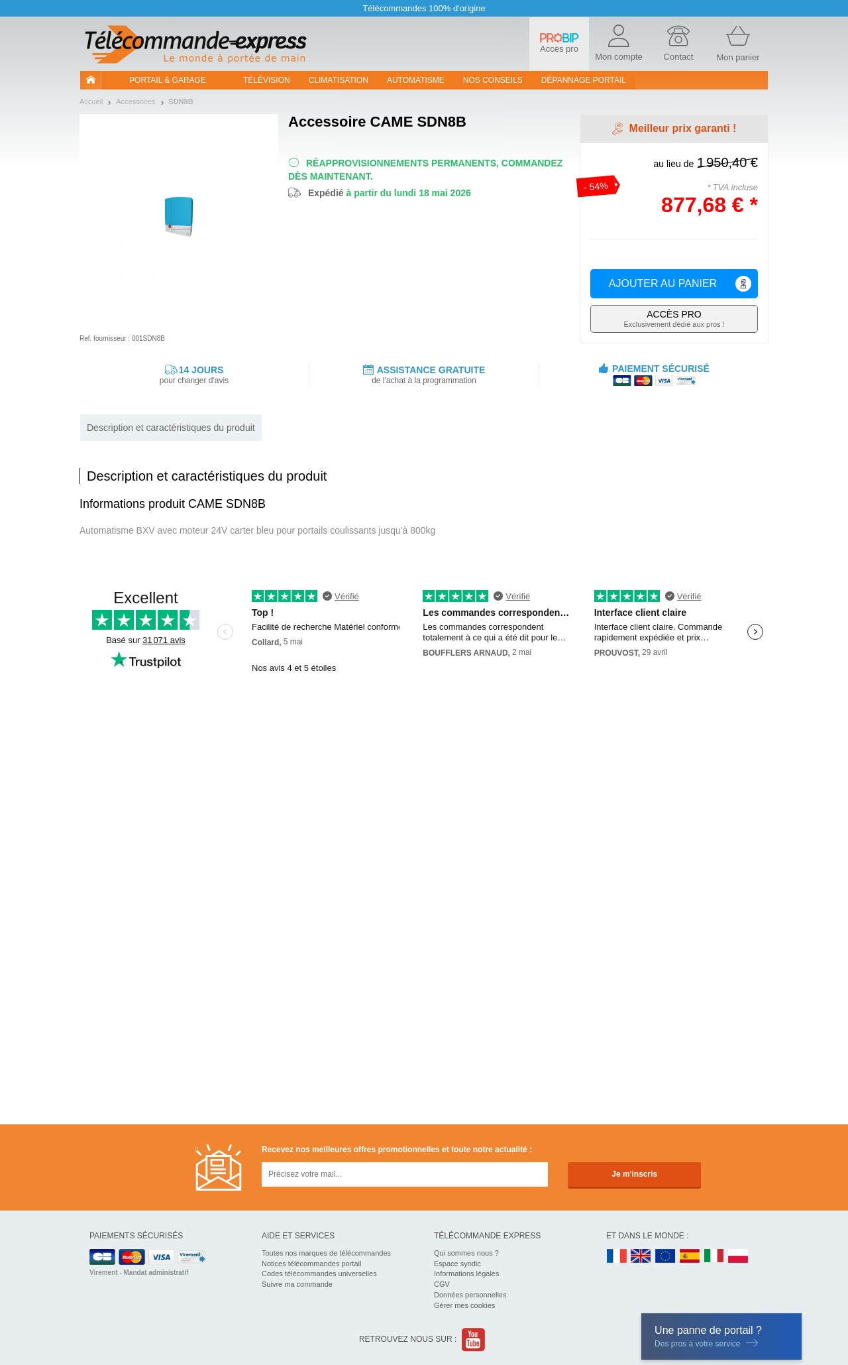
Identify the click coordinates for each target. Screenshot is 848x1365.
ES (689, 1256)
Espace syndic (457, 1264)
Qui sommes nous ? (466, 1253)
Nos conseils (493, 80)
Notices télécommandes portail (311, 1264)
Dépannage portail (583, 80)
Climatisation (338, 80)
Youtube (474, 1339)
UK (641, 1256)
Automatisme (416, 80)
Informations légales (466, 1273)
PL (738, 1256)
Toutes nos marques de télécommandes (326, 1253)
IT (714, 1256)
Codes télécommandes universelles (319, 1273)
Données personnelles (470, 1295)
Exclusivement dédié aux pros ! (674, 318)
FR (616, 1256)
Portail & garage (167, 80)
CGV (442, 1284)
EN (665, 1256)
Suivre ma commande (297, 1284)
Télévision (266, 80)
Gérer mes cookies (464, 1305)
